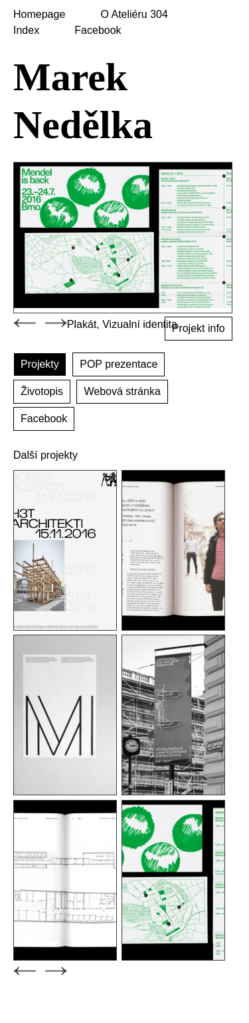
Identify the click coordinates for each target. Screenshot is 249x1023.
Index (26, 30)
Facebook (97, 30)
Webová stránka (122, 391)
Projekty (40, 364)
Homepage (39, 14)
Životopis (42, 391)
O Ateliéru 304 (133, 14)
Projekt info (198, 328)
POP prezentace (118, 364)
